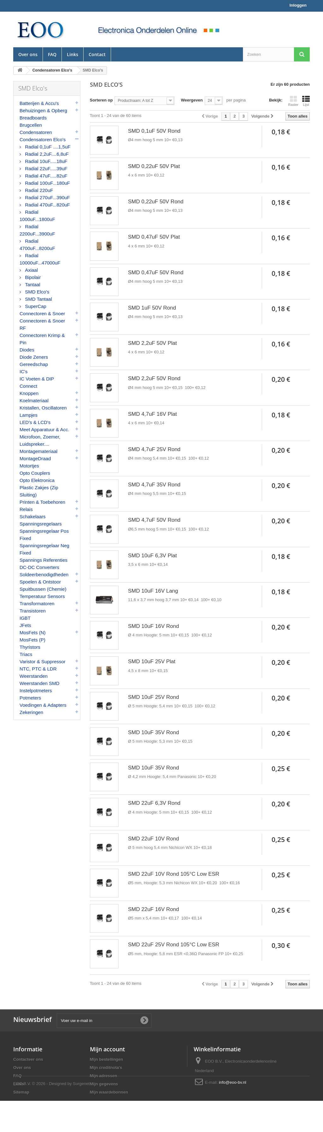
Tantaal (32, 284)
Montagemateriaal (38, 451)
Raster (293, 101)
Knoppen (29, 393)
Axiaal (31, 270)
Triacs (26, 654)
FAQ (52, 54)
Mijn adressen (103, 1075)
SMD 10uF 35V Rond (153, 732)
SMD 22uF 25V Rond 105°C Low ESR (173, 945)
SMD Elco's (36, 291)
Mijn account (107, 1049)
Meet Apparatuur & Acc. (44, 429)
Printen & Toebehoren (42, 502)
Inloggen (298, 5)
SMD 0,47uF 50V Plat (154, 237)
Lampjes (29, 415)
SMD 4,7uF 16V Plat (152, 414)
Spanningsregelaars (41, 523)
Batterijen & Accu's (39, 103)
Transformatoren (37, 603)
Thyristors (30, 647)
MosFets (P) (32, 639)
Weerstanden (34, 676)
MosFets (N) (33, 632)
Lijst (306, 101)
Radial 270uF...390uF (47, 197)
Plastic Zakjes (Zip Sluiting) (39, 491)
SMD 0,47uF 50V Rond (156, 273)
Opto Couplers (35, 473)
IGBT (25, 618)
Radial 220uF (38, 190)
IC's (23, 371)
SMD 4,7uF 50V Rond (154, 520)
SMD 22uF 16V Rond (153, 909)
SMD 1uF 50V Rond (152, 308)
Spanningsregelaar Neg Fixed (44, 549)
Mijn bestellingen (106, 1059)
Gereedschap (34, 364)
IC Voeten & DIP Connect (37, 382)
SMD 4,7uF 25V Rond (154, 449)
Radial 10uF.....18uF (45, 161)
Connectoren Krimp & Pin (42, 339)
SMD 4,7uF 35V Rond (154, 485)
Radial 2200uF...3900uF (37, 230)
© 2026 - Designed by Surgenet (61, 1114)
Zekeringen (31, 712)
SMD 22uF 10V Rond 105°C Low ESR (173, 874)
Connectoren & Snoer (42, 313)
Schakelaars (33, 516)
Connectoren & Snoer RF (42, 324)
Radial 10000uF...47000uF (40, 259)
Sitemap (21, 1092)
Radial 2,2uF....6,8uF (46, 154)
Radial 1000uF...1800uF (37, 215)
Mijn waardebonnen (109, 1092)
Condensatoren (36, 132)
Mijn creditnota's (106, 1067)
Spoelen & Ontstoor (40, 581)
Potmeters (30, 697)
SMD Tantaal (38, 299)
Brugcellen (31, 125)
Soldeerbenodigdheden (44, 574)
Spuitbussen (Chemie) (43, 589)
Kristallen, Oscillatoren (43, 407)
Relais (26, 509)
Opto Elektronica (37, 480)
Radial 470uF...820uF (47, 204)
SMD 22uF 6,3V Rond (154, 803)
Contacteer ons (28, 1059)
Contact (97, 54)
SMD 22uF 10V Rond (153, 839)
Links (72, 54)
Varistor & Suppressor (43, 661)
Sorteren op (101, 100)
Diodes (27, 349)
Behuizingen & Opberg (43, 110)
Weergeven (192, 100)
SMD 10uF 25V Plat (151, 662)
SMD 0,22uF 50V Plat (154, 166)
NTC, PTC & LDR (38, 668)
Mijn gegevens (104, 1084)
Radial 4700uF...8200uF (37, 244)
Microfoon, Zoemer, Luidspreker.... (40, 440)
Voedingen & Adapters (43, 705)
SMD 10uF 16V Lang (153, 591)
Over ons (28, 54)
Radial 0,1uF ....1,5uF (47, 146)
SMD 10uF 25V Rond (153, 697)
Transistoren (33, 610)
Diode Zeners (34, 357)
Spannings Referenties (44, 560)
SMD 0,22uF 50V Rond (156, 202)
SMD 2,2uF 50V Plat (152, 343)
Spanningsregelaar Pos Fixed (44, 534)
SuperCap (35, 306)
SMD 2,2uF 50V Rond (154, 378)
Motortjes (29, 465)
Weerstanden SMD (39, 683)
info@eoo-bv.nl (232, 1082)
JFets (25, 625)
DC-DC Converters (39, 567)
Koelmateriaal (34, 400)
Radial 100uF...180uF (47, 183)
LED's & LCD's (35, 422)
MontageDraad (35, 458)
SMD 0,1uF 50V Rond (154, 131)
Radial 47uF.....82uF (45, 175)
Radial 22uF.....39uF (45, 168)
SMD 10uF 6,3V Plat (152, 556)
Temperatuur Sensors (42, 596)
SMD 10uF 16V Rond (153, 626)
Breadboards (33, 117)
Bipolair (32, 277)
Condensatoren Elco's (43, 139)
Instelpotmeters (36, 690)
